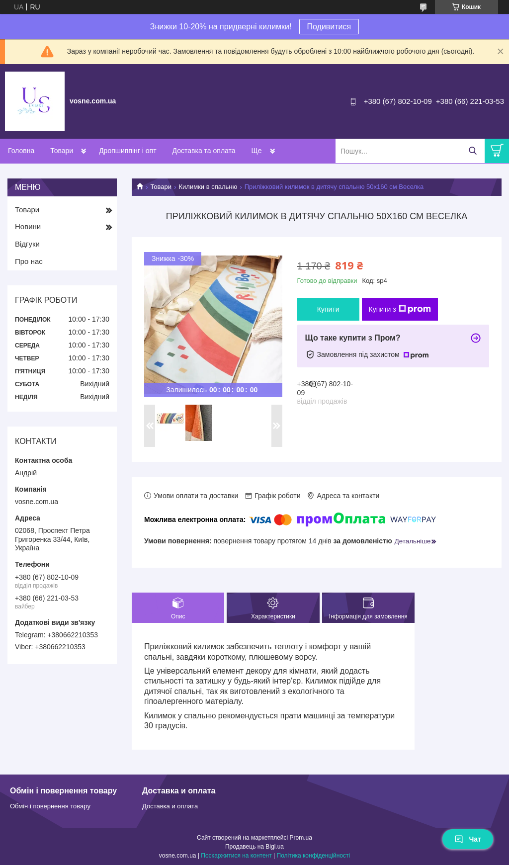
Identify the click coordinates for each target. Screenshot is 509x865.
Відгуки (27, 244)
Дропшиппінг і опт (127, 151)
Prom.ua (301, 837)
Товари (61, 151)
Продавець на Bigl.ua (254, 846)
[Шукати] (472, 151)
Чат (467, 839)
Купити (328, 309)
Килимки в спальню (208, 186)
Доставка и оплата (170, 806)
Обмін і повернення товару (50, 806)
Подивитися (329, 26)
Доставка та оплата (204, 151)
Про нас (29, 261)
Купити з (400, 309)
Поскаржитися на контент (236, 855)
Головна (21, 151)
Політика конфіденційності (313, 855)
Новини (28, 226)
